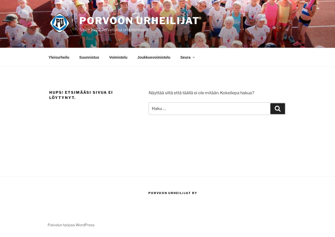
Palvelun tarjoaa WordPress (71, 225)
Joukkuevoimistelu (153, 57)
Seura (188, 57)
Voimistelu (118, 57)
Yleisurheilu (59, 57)
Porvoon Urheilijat (139, 20)
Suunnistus (89, 57)
